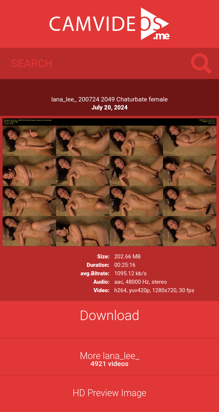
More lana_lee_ (109, 359)
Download (109, 315)
